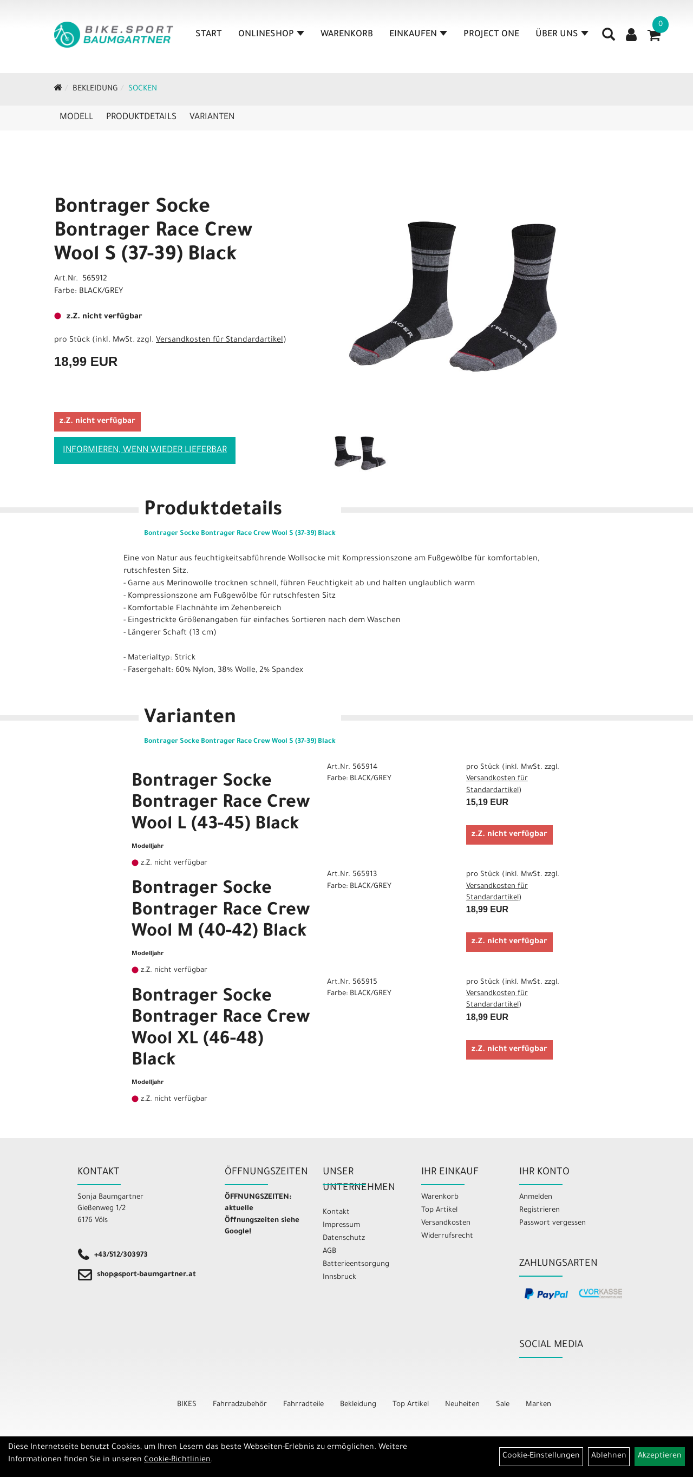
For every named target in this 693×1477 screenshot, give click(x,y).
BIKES (187, 1405)
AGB (329, 1251)
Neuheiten (462, 1405)
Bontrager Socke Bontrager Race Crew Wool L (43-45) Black (221, 804)
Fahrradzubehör (240, 1405)
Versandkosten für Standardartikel (219, 340)
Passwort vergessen (552, 1223)
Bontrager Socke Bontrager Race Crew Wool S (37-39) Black (153, 232)
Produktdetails (141, 117)
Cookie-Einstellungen (541, 1456)
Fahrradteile (303, 1405)
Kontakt (336, 1212)
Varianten (211, 117)
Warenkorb (347, 35)
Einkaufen (418, 35)
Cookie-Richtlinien (177, 1460)
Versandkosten (445, 1223)
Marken (538, 1405)
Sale (502, 1405)
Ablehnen (608, 1456)
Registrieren (539, 1210)
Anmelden (535, 1197)
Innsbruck (339, 1277)
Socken (142, 89)
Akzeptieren (660, 1456)
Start (208, 35)
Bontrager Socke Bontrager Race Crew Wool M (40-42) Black (221, 911)
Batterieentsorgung (356, 1264)
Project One (491, 35)
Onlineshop (271, 35)
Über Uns (562, 35)
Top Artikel (439, 1210)
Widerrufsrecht (447, 1236)
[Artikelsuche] (608, 38)
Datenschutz (344, 1238)
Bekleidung (95, 89)
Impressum (341, 1225)
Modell (76, 117)
